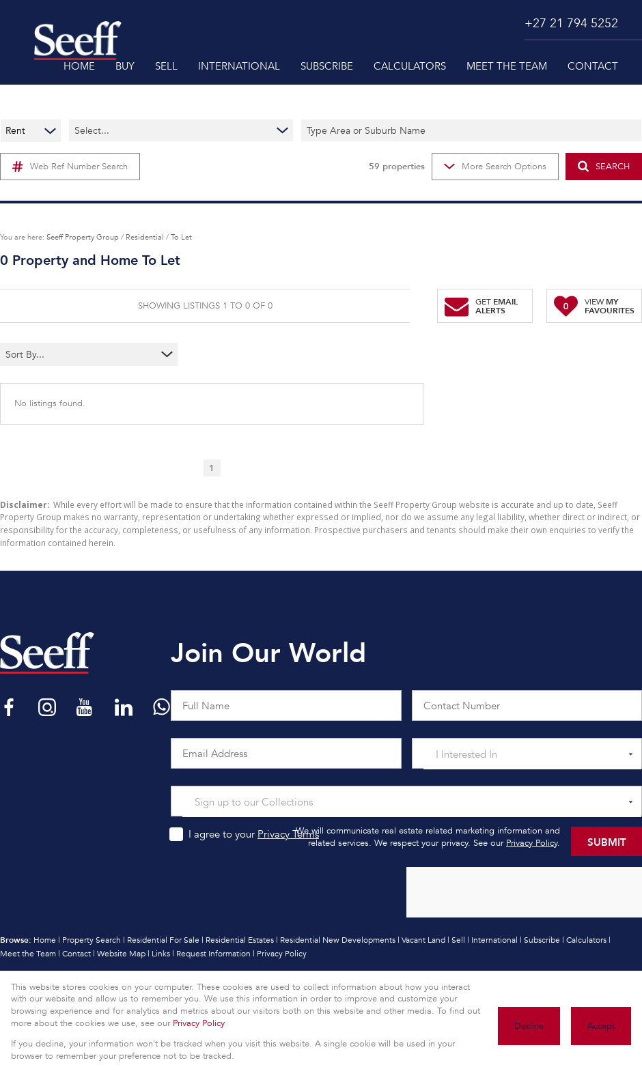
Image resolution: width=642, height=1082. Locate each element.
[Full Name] (286, 705)
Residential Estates (240, 940)
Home (44, 940)
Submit (606, 841)
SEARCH (604, 166)
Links (161, 953)
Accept (601, 1026)
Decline (529, 1026)
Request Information (213, 953)
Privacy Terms (288, 834)
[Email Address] (286, 753)
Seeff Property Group (82, 237)
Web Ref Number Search (70, 166)
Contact (76, 953)
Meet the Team (28, 953)
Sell (458, 940)
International (494, 940)
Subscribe (542, 940)
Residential (145, 237)
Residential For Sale (163, 940)
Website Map (121, 953)
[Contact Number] (527, 705)
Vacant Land (423, 940)
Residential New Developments (337, 940)
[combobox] (62, 354)
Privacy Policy (531, 843)
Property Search (91, 940)
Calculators (586, 940)
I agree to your (254, 834)
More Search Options (495, 166)
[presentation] (523, 893)
